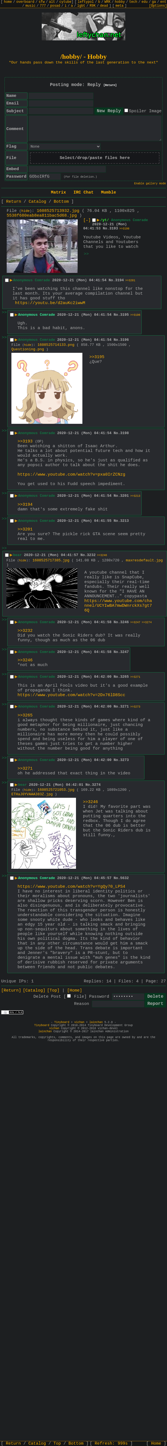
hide (25, 211)
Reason (81, 1004)
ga (154, 2)
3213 (124, 521)
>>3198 (124, 228)
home (8, 2)
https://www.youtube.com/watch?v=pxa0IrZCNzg (71, 474)
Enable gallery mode (150, 183)
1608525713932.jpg (58, 211)
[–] (87, 220)
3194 (119, 280)
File (79, 996)
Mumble (108, 192)
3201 (124, 496)
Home (156, 1443)
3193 (113, 228)
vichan (79, 1022)
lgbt (81, 6)
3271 (124, 706)
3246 (124, 622)
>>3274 (147, 622)
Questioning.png (27, 349)
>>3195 (96, 357)
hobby (120, 2)
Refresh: (111, 1443)
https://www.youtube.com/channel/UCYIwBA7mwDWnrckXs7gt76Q (118, 606)
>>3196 (135, 315)
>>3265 (25, 715)
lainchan (96, 1022)
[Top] (53, 990)
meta (120, 6)
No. (106, 228)
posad (55, 6)
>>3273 (135, 706)
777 (43, 6)
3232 (91, 555)
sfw (42, 2)
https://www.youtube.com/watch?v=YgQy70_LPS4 (71, 886)
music (30, 6)
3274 (96, 785)
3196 (124, 340)
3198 (124, 433)
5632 (124, 878)
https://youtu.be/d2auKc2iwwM (50, 303)
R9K (93, 6)
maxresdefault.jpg (144, 560)
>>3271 (135, 677)
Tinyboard (61, 1022)
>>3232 (25, 630)
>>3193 (25, 441)
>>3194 (25, 504)
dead (104, 6)
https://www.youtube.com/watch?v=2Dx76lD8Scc (71, 695)
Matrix (58, 192)
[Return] (110, 85)
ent (163, 2)
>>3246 (102, 555)
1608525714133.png (56, 345)
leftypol (86, 2)
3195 (124, 315)
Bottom (61, 201)
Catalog (37, 201)
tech (133, 2)
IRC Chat (83, 192)
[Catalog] (34, 990)
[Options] (158, 6)
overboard (25, 2)
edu (145, 2)
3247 (124, 652)
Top (57, 1443)
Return (13, 201)
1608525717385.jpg (51, 560)
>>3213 (135, 496)
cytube (65, 2)
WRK (107, 2)
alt (52, 2)
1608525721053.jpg (56, 790)
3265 (124, 677)
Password (99, 996)
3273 (124, 760)
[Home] (74, 990)
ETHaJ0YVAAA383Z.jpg (32, 794)
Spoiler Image (145, 111)
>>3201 (130, 280)
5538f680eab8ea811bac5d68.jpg (42, 215)
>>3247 (135, 622)
